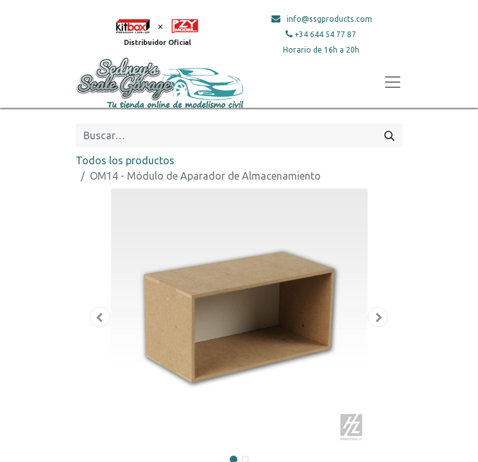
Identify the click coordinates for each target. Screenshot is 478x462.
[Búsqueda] (389, 135)
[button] (100, 317)
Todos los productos (125, 160)
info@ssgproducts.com (329, 19)
